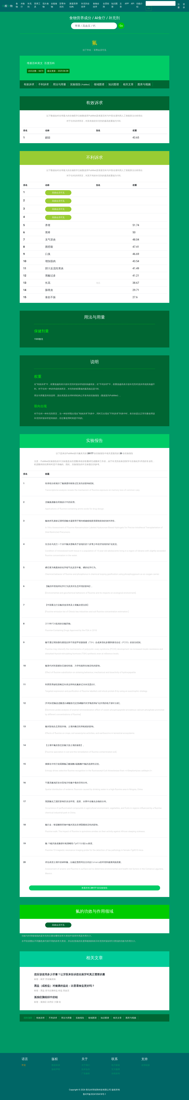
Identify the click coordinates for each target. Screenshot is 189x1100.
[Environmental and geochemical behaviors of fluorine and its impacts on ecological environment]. (90, 593)
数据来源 (56, 1065)
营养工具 (37, 5)
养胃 (47, 225)
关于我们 (86, 1065)
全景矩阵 (106, 5)
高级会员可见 (58, 192)
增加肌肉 (50, 261)
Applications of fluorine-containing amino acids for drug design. (74, 509)
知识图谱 (114, 5)
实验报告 (80, 84)
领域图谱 (99, 84)
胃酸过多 (50, 275)
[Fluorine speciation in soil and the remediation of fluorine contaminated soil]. (81, 752)
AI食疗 (23, 5)
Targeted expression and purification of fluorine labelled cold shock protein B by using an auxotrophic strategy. (96, 691)
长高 (47, 282)
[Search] (160, 3)
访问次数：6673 (35, 71)
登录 (184, 6)
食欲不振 (50, 297)
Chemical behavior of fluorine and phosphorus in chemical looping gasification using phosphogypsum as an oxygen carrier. (102, 574)
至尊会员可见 (100, 50)
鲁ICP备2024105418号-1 (94, 1094)
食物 (18, 5)
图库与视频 (144, 84)
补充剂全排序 (85, 5)
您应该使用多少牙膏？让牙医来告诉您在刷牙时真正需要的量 (69, 974)
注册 (179, 6)
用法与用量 (59, 84)
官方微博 (115, 1069)
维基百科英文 (35, 63)
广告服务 (86, 1073)
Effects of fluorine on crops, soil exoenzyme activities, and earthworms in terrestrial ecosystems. (90, 733)
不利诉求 (43, 84)
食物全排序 (96, 5)
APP (127, 3)
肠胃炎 (49, 290)
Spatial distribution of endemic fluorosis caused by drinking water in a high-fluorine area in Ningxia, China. (94, 789)
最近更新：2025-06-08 (57, 71)
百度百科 (49, 63)
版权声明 (56, 1069)
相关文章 (128, 84)
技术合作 (86, 1069)
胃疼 (47, 232)
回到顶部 (28, 1018)
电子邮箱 (115, 1065)
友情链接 (145, 1065)
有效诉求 (29, 84)
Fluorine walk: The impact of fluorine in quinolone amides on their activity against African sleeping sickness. (95, 831)
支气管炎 (50, 239)
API (132, 3)
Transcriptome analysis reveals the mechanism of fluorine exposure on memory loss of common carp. (92, 490)
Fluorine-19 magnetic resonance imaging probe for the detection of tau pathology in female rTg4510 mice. (94, 850)
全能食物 (54, 5)
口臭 (47, 254)
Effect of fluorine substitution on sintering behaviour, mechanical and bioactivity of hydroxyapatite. (90, 672)
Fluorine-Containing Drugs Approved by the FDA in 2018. (71, 630)
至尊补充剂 (62, 5)
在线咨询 (115, 1073)
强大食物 (46, 5)
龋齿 (47, 137)
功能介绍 (139, 5)
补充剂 (29, 5)
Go (148, 8)
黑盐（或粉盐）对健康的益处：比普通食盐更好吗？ (64, 985)
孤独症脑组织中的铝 (46, 997)
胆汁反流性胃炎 (54, 268)
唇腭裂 (49, 246)
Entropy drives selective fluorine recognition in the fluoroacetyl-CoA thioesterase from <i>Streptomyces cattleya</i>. (99, 770)
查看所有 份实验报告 (94, 888)
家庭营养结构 (73, 5)
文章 (121, 5)
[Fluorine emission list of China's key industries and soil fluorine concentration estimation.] (87, 611)
